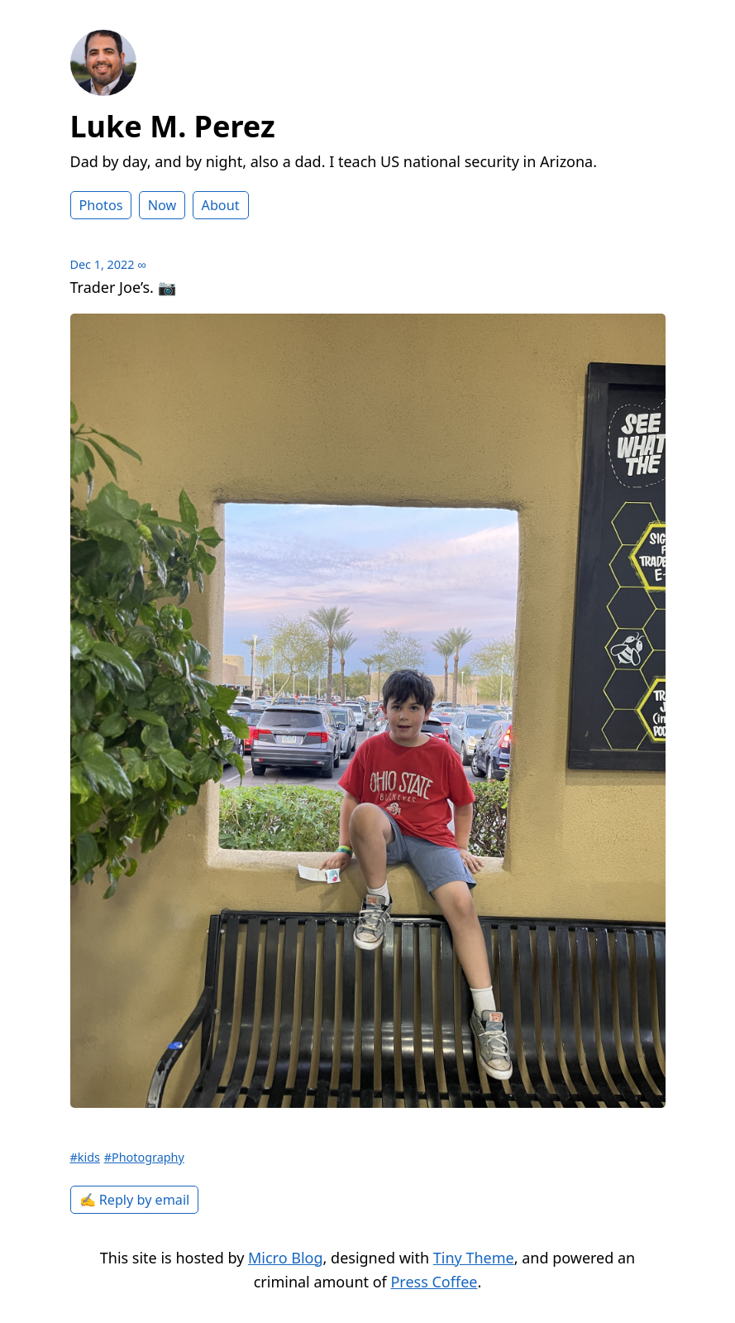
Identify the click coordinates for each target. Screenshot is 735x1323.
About (221, 205)
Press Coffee (433, 1282)
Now (162, 205)
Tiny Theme (473, 1258)
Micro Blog (285, 1258)
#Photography (144, 1157)
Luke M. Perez (172, 126)
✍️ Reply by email (134, 1200)
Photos (101, 205)
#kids (85, 1157)
